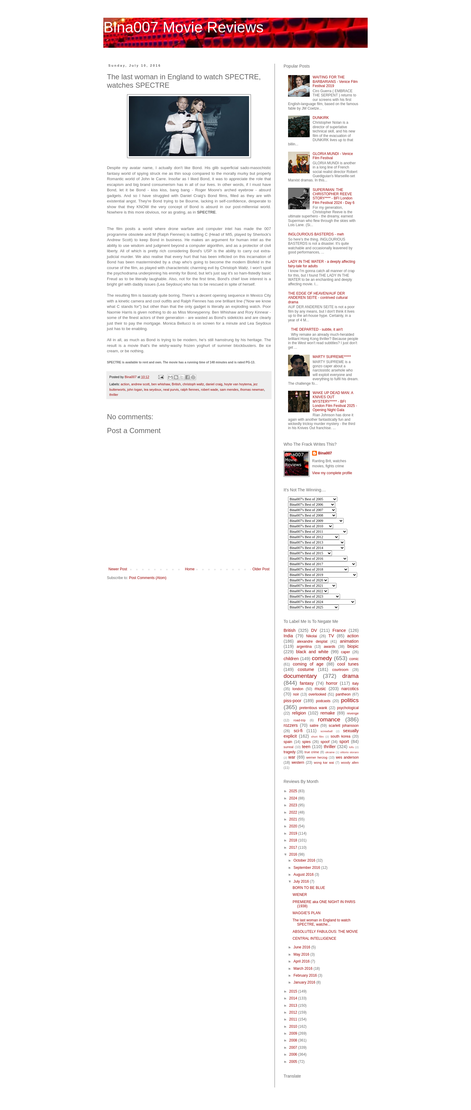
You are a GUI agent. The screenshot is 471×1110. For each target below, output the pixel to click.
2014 (293, 998)
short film (317, 736)
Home (190, 569)
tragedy (290, 752)
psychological (348, 708)
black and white (312, 651)
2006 (293, 1054)
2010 (293, 1026)
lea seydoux (152, 389)
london (298, 689)
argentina (304, 646)
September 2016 (307, 868)
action (125, 384)
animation (349, 641)
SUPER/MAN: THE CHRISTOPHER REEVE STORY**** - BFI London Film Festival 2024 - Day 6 (333, 196)
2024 (293, 798)
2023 (293, 805)
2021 (293, 819)
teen (306, 746)
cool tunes (348, 664)
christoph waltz (193, 384)
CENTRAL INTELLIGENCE (314, 938)
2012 (293, 1012)
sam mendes (229, 389)
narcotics (350, 688)
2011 (293, 1019)
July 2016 (301, 881)
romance (329, 719)
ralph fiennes (190, 389)
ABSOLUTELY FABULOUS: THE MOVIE (325, 932)
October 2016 (304, 860)
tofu (351, 747)
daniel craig (214, 384)
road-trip (299, 720)
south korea (341, 736)
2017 (293, 847)
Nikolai (311, 636)
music (320, 688)
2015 (293, 991)
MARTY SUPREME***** (332, 357)
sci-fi (298, 730)
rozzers (291, 725)
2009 (293, 1033)
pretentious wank (313, 708)
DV (314, 630)
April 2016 (302, 961)
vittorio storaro (349, 752)
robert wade (209, 389)
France (339, 630)
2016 (293, 854)
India (288, 635)
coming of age (308, 664)
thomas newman (252, 389)
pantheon (343, 694)
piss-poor (292, 700)
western (298, 762)
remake (328, 713)
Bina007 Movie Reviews (183, 27)
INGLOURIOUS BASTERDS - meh (316, 234)
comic (354, 659)
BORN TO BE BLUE (309, 888)
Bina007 (325, 453)
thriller (113, 394)
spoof (325, 742)
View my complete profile (332, 473)
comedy (322, 658)
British (176, 384)
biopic (353, 646)
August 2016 (304, 874)
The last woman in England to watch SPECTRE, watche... (322, 922)
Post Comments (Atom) (147, 578)
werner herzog (316, 757)
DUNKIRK (321, 118)
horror (331, 683)
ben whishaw (160, 384)
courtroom (340, 670)
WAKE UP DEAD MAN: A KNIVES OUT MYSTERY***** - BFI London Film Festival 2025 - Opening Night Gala (335, 401)
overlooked (317, 694)
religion (299, 713)
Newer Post (117, 569)
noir (296, 694)
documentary (300, 676)
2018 (293, 840)
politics (350, 700)
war (291, 757)
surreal (288, 747)
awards (330, 646)
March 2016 (303, 968)
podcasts (323, 701)
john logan (134, 389)
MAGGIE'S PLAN (307, 913)
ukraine (330, 752)
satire (314, 725)
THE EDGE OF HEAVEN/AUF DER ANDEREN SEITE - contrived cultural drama (318, 297)
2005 (293, 1062)
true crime (311, 752)
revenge (353, 713)
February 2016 (305, 975)
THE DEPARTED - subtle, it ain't (317, 329)
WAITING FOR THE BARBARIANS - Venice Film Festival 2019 (335, 81)
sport (344, 741)
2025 (293, 791)
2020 (293, 826)
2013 (293, 1005)
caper (345, 652)
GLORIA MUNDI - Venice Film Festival (333, 156)
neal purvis (171, 389)
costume (306, 669)
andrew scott (140, 384)
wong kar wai (324, 762)
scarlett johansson (344, 725)
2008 (293, 1040)
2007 (293, 1047)
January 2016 (304, 982)
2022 (293, 812)
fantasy (307, 683)
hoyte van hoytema (237, 384)
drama (350, 676)
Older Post (260, 569)
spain (288, 742)
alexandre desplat (312, 641)
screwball (327, 731)
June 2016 (302, 947)
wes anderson (347, 757)
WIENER (300, 895)
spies (306, 742)
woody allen (350, 762)
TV (331, 635)
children (291, 658)
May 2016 (301, 954)
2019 (293, 833)
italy (355, 683)
